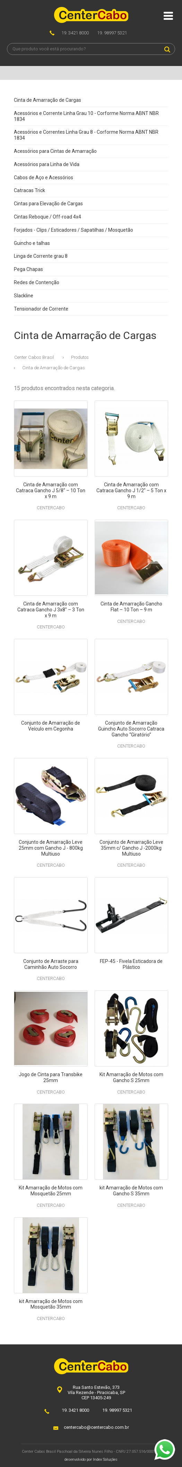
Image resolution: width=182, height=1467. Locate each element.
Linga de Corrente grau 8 (41, 256)
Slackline (23, 295)
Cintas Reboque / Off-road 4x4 (47, 217)
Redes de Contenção (36, 282)
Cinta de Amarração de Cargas (47, 100)
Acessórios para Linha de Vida (46, 164)
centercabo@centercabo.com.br (96, 1427)
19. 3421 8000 (75, 32)
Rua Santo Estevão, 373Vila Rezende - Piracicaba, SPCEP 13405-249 (96, 1392)
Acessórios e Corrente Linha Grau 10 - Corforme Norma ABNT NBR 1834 (86, 116)
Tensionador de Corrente (41, 309)
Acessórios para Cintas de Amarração (55, 151)
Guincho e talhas (32, 243)
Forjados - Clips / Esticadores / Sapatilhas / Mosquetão (73, 230)
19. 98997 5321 (112, 32)
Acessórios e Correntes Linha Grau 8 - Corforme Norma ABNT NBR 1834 (86, 135)
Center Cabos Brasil (34, 357)
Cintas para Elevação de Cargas (48, 203)
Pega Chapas (28, 269)
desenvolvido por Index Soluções (91, 1459)
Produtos (80, 357)
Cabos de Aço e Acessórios (43, 177)
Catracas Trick (29, 190)
